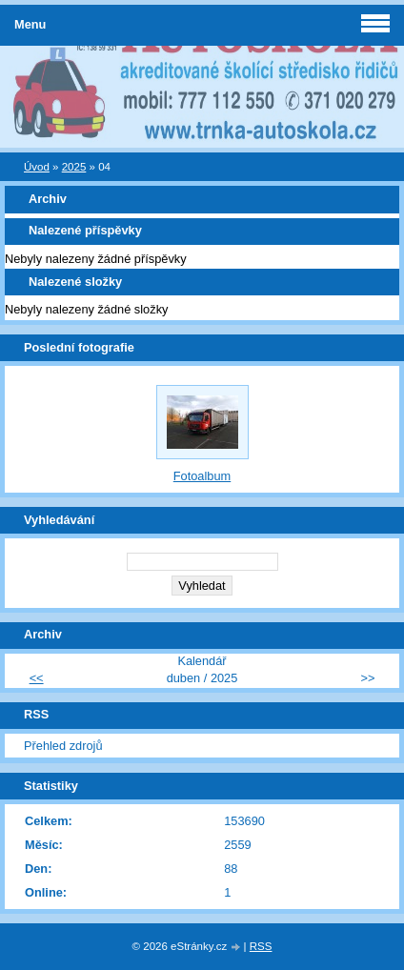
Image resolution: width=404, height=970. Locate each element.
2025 (74, 166)
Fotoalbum (202, 476)
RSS (261, 946)
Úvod (37, 166)
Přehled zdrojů (63, 745)
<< (37, 678)
